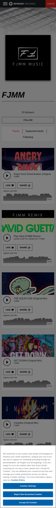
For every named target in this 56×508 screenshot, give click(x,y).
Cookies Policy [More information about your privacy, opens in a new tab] (18, 480)
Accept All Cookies (28, 503)
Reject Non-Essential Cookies (28, 494)
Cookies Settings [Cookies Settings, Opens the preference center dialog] (28, 486)
